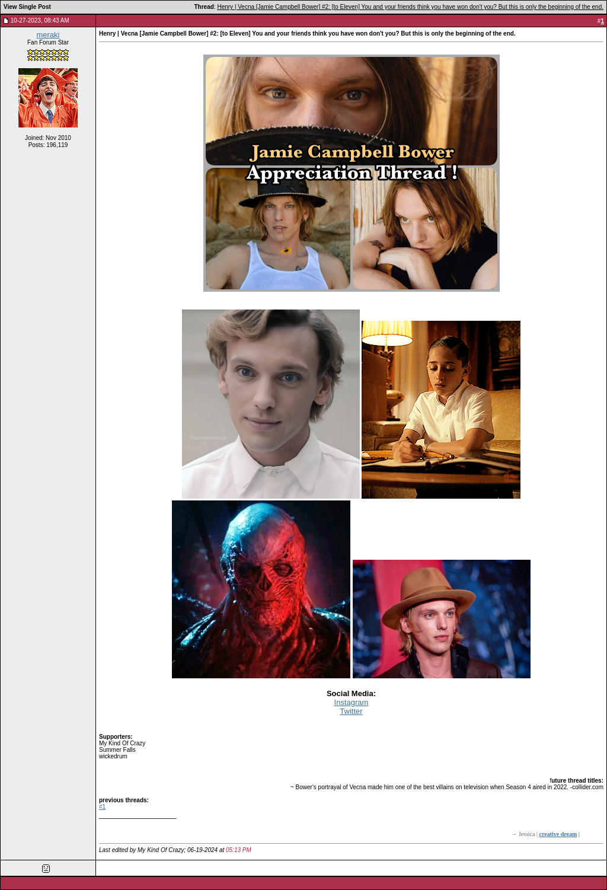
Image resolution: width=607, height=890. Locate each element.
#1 (102, 806)
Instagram (351, 702)
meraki (47, 34)
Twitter (351, 711)
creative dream (558, 834)
